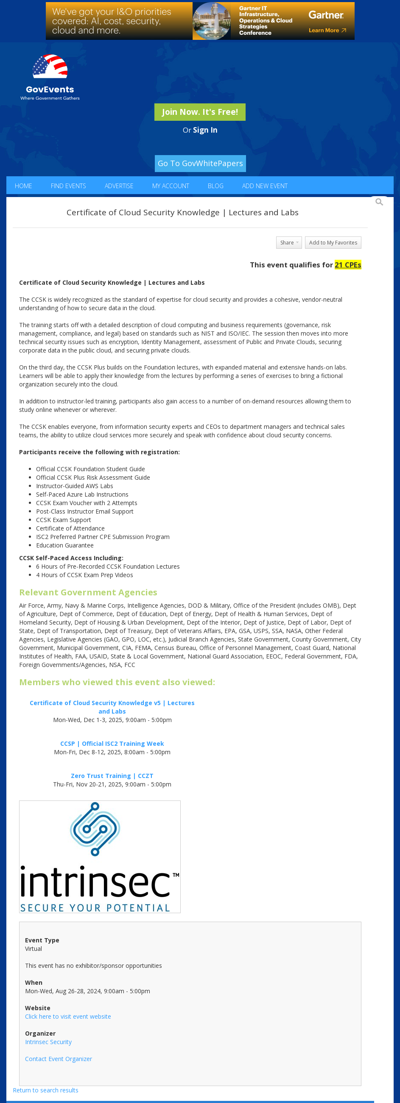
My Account (170, 186)
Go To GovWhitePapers (200, 163)
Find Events (68, 186)
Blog (216, 186)
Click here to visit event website (68, 1016)
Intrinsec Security (48, 1042)
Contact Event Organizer (58, 1059)
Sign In (205, 130)
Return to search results (45, 1090)
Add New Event (265, 186)
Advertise (119, 186)
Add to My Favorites (333, 242)
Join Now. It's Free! (200, 111)
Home (23, 186)
